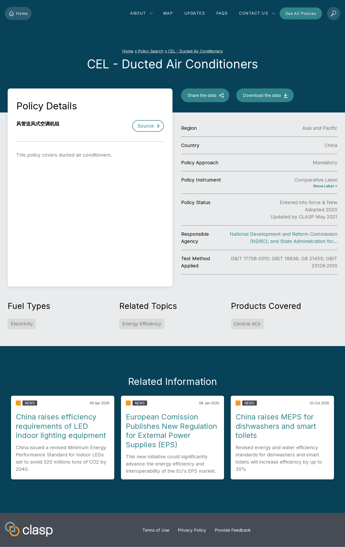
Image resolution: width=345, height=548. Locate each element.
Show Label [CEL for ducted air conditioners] (322, 186)
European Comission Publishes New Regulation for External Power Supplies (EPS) (171, 431)
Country (190, 145)
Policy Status (195, 203)
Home (18, 13)
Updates (194, 13)
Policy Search (150, 51)
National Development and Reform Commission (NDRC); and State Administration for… (283, 238)
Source (146, 126)
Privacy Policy (192, 530)
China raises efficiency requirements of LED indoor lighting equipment (61, 426)
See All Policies (300, 13)
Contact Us (253, 13)
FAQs (222, 13)
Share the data (202, 95)
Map (168, 13)
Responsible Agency (195, 238)
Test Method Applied (195, 262)
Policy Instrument (201, 180)
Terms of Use (155, 530)
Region (189, 128)
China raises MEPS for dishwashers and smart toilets (276, 426)
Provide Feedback (233, 530)
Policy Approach (199, 162)
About (138, 13)
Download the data (262, 95)
